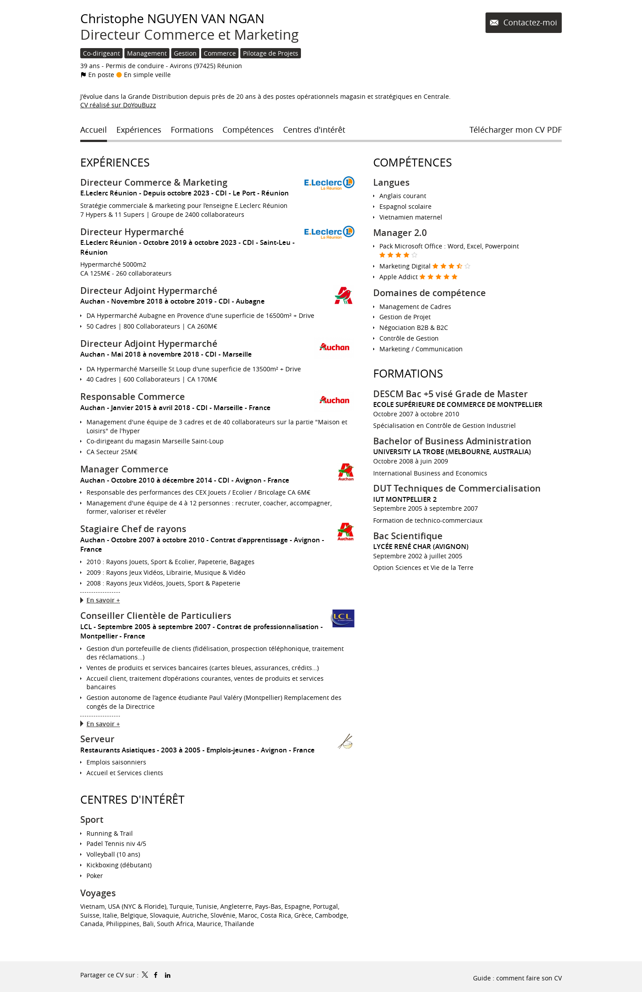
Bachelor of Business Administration (452, 441)
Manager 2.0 (400, 233)
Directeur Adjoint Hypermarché (149, 291)
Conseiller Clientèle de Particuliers (155, 616)
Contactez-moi (529, 22)
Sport (91, 819)
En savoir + (103, 600)
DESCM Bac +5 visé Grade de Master (450, 394)
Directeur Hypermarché (132, 232)
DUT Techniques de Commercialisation (457, 488)
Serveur (97, 739)
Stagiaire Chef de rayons (133, 529)
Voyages (98, 893)
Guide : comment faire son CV (517, 978)
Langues (391, 182)
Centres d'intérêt (132, 799)
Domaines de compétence (429, 293)
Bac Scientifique (408, 536)
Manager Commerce (124, 469)
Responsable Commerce (132, 396)
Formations (408, 373)
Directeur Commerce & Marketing (153, 182)
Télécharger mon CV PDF (515, 129)
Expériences (115, 162)
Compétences (412, 162)
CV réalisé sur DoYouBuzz (118, 105)
